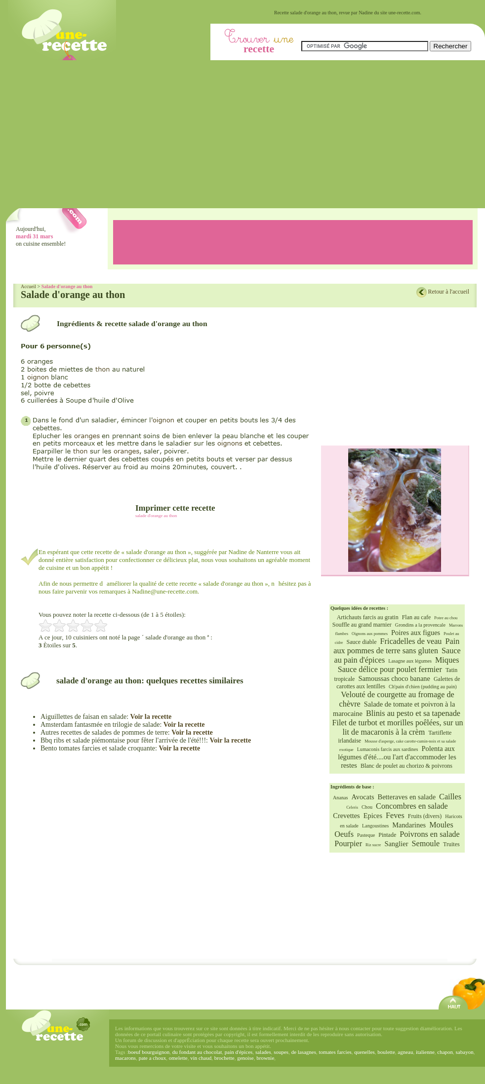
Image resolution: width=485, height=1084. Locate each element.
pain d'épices (239, 1052)
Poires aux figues (415, 632)
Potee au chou (445, 618)
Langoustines (375, 825)
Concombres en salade (412, 806)
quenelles (364, 1052)
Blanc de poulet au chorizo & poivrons (406, 765)
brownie (265, 1058)
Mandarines (409, 825)
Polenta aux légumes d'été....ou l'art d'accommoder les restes (397, 757)
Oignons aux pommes (370, 634)
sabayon (465, 1052)
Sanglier (396, 844)
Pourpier (348, 843)
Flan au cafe (416, 617)
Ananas (340, 797)
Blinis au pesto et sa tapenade (413, 713)
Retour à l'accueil (448, 291)
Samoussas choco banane (394, 678)
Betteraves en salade (407, 797)
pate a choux (152, 1058)
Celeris (352, 807)
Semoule (425, 843)
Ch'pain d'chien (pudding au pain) (423, 686)
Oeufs (344, 834)
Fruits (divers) (425, 816)
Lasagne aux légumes (410, 661)
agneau (405, 1052)
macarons (125, 1058)
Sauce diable (362, 641)
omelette (178, 1058)
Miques (447, 660)
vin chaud (200, 1058)
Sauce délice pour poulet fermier (390, 669)
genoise (245, 1058)
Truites (451, 844)
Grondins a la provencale (420, 625)
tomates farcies (335, 1052)
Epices (373, 816)
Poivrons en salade (429, 834)
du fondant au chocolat (197, 1052)
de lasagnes (303, 1052)
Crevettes (346, 816)
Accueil (28, 286)
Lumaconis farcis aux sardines (387, 749)
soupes (281, 1052)
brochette (224, 1058)
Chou (367, 807)
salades (263, 1052)
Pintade (387, 834)
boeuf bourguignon (148, 1052)
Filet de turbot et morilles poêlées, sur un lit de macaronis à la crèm (397, 727)
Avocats (363, 797)
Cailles (450, 796)
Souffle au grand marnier (362, 624)
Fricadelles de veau (411, 641)
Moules (441, 825)
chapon (445, 1052)
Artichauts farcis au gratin (368, 617)
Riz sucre (373, 845)
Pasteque (366, 835)
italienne (425, 1052)
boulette (386, 1052)
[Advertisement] (245, 134)
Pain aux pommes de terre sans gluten (396, 646)
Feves (395, 815)
